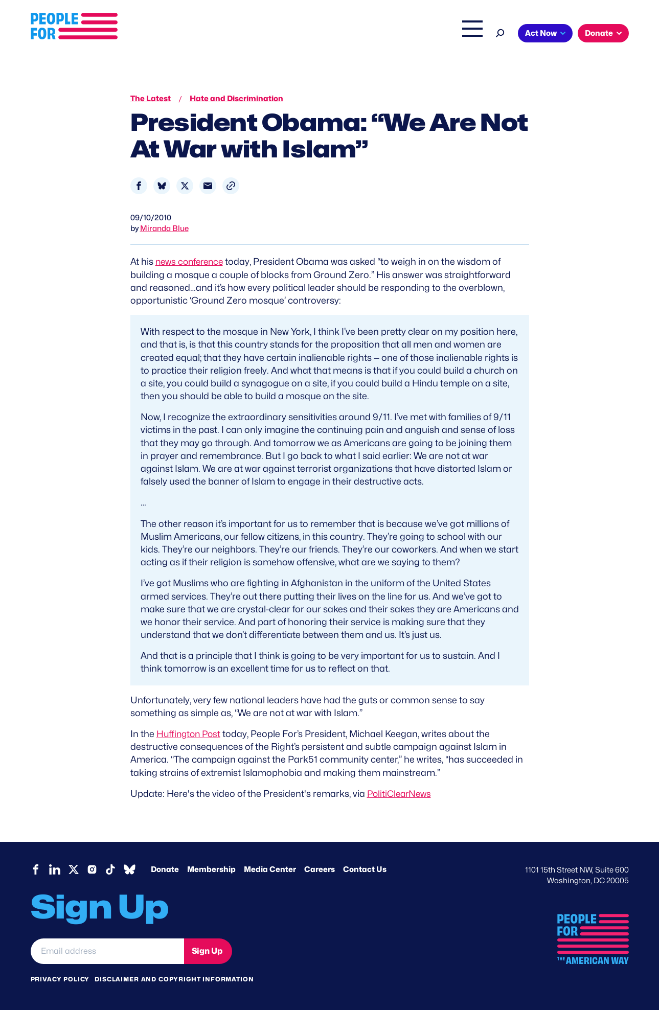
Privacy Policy (60, 979)
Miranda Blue (164, 228)
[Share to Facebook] (138, 185)
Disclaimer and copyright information (174, 979)
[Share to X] (184, 185)
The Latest (426, 34)
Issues (240, 34)
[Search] (500, 32)
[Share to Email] (207, 185)
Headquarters (296, 34)
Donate (599, 33)
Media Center (270, 869)
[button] (230, 185)
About (198, 34)
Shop (465, 34)
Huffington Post (190, 733)
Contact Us (365, 869)
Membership (211, 869)
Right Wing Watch (365, 34)
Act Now (541, 33)
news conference (191, 261)
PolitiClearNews (401, 793)
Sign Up (207, 950)
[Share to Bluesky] (161, 185)
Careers (319, 869)
